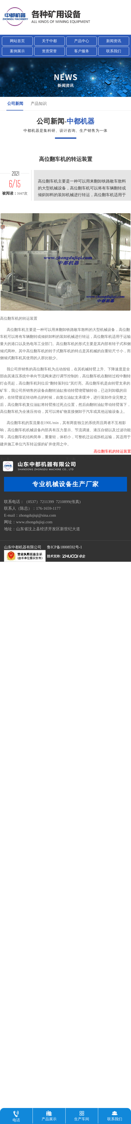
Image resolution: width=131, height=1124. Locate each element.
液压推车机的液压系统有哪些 (100, 486)
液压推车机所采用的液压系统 (34, 486)
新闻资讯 (113, 41)
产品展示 (49, 1114)
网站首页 (17, 41)
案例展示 (17, 51)
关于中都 (49, 41)
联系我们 (113, 51)
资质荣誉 (49, 51)
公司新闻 (15, 103)
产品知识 (39, 103)
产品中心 (81, 41)
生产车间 (81, 1114)
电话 (16, 1115)
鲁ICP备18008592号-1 (64, 547)
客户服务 (81, 51)
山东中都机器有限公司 (22, 547)
